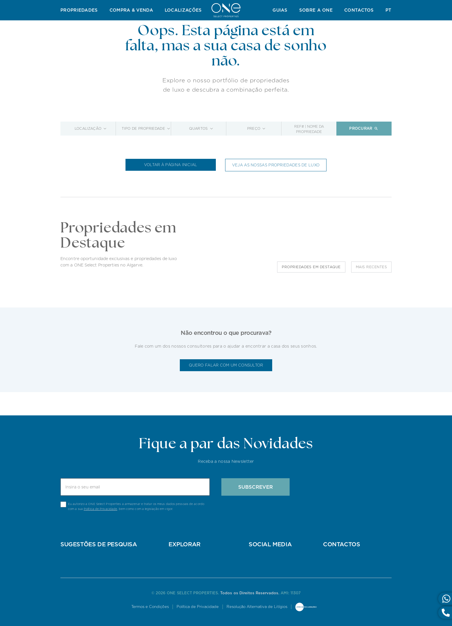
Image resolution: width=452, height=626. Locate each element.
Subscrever (255, 487)
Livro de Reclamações (306, 607)
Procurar (364, 128)
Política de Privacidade (100, 509)
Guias (280, 10)
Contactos (359, 10)
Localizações (183, 10)
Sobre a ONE (316, 10)
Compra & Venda (131, 10)
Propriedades (79, 10)
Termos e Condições (150, 606)
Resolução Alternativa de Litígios (257, 606)
